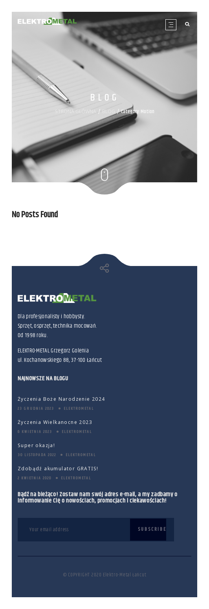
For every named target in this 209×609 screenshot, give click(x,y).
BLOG (108, 111)
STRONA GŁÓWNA (75, 111)
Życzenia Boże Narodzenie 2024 (61, 399)
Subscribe (152, 529)
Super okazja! (36, 445)
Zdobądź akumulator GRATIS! (58, 468)
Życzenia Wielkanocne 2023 (55, 422)
